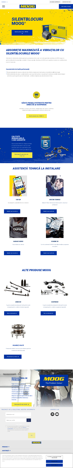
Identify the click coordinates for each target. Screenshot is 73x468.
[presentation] (16, 435)
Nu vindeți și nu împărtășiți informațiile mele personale (54, 457)
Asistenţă (6, 451)
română (4, 1)
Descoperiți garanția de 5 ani (21, 155)
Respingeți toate (54, 461)
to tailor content (19, 424)
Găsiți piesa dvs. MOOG (21, 31)
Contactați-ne (66, 1)
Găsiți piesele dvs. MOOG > (36, 116)
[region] (36, 460)
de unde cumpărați (55, 1)
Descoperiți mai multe (21, 404)
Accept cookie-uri (54, 465)
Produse (6, 447)
